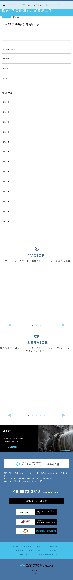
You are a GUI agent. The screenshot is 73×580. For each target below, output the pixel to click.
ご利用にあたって (25, 554)
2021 (5, 152)
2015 (5, 212)
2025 (5, 112)
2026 (5, 102)
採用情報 (19, 550)
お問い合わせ (34, 550)
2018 (5, 182)
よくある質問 (51, 550)
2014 (5, 222)
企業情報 (54, 546)
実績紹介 (41, 546)
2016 (5, 202)
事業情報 (28, 546)
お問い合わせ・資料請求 (36, 501)
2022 (5, 142)
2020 (5, 162)
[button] (32, 325)
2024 (5, 122)
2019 (5, 172)
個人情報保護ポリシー (48, 554)
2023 (5, 132)
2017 (5, 192)
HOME (15, 546)
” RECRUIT (9, 446)
